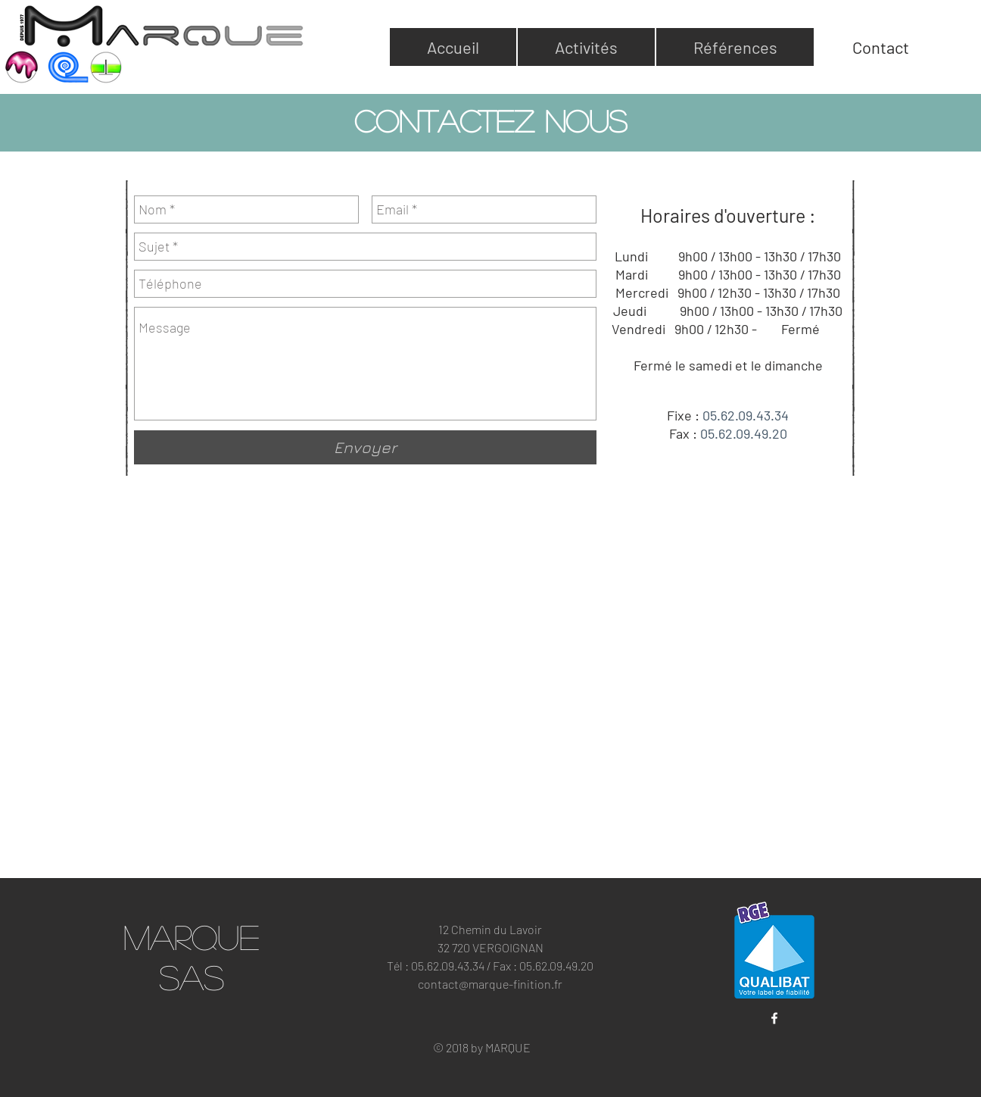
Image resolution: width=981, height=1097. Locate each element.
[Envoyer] (365, 447)
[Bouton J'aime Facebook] (774, 1046)
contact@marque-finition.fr (490, 984)
